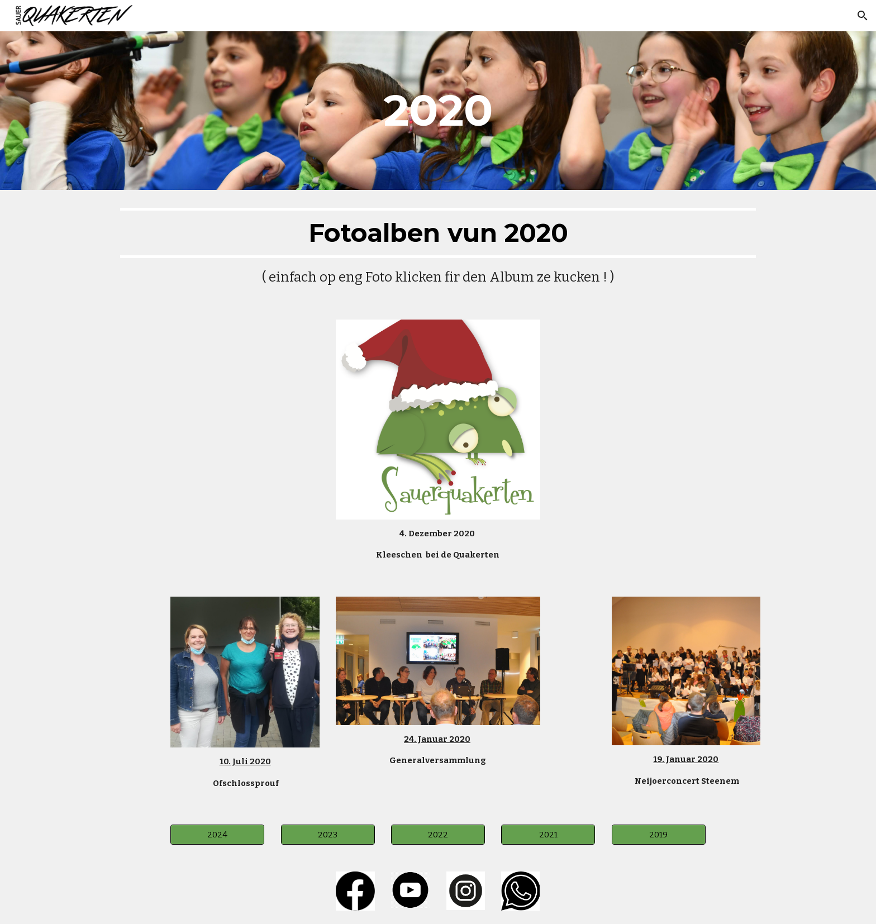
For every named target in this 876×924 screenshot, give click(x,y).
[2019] (658, 834)
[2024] (217, 834)
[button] (862, 15)
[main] (438, 110)
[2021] (548, 834)
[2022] (438, 834)
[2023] (328, 834)
